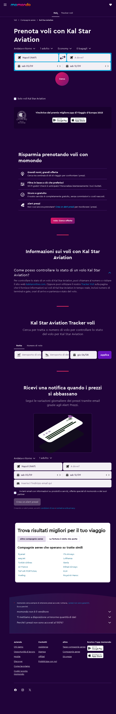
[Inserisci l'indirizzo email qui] (66, 486)
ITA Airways (69, 557)
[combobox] (26, 48)
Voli (16, 20)
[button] (5, 4)
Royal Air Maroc (71, 578)
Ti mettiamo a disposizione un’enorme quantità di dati (64, 620)
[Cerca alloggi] (5, 20)
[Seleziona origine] (40, 58)
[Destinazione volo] (92, 58)
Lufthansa (68, 561)
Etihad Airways (71, 570)
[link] (63, 224)
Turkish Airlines (26, 566)
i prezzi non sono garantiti (79, 606)
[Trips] (5, 42)
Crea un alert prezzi (65, 210)
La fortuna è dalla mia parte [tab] (64, 542)
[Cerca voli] (5, 14)
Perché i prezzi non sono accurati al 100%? (64, 625)
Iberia (66, 566)
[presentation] (79, 120)
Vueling (22, 578)
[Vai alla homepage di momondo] (21, 4)
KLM (66, 574)
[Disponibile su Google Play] (61, 120)
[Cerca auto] (5, 27)
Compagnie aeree (29, 20)
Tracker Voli (97, 287)
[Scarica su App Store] (95, 658)
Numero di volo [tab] (36, 349)
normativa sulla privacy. (66, 511)
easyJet (22, 561)
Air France (24, 570)
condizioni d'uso (48, 511)
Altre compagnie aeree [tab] (32, 542)
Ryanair (22, 557)
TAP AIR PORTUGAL (28, 574)
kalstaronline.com (45, 287)
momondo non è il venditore (64, 615)
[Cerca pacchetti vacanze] (5, 33)
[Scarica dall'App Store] (79, 120)
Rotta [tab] (20, 349)
